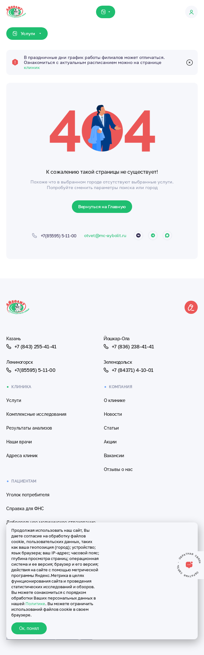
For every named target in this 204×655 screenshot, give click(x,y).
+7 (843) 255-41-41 (31, 346)
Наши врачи (19, 442)
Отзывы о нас (118, 469)
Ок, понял (29, 628)
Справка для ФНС (25, 508)
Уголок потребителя (27, 495)
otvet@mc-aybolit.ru (105, 235)
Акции (110, 442)
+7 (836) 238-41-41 (129, 346)
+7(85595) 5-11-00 (30, 369)
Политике (35, 603)
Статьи (111, 428)
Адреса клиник (22, 455)
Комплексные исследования (36, 414)
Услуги (13, 400)
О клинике (114, 400)
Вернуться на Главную (102, 206)
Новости (113, 414)
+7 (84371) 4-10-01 (128, 369)
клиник (32, 67)
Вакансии (114, 455)
